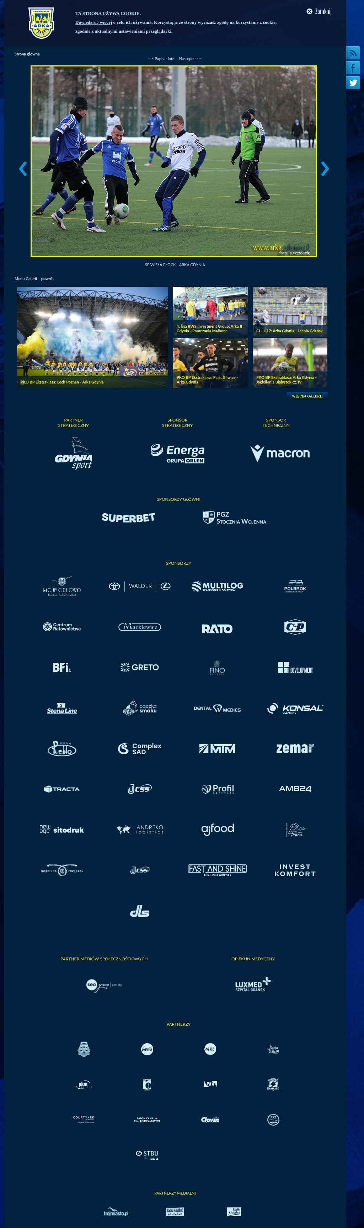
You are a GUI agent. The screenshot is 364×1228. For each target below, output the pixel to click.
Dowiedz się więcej (93, 22)
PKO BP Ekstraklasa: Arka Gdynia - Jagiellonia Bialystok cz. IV (286, 379)
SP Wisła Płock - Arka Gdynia (175, 264)
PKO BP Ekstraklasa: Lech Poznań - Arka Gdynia (62, 382)
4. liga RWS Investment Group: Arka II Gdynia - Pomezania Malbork (209, 328)
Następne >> (190, 58)
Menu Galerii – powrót (34, 278)
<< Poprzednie (161, 58)
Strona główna (27, 54)
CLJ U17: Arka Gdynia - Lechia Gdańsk (289, 330)
